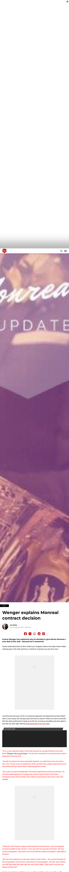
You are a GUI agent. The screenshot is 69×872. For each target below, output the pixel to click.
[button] (61, 263)
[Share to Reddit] (39, 645)
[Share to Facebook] (25, 645)
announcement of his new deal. (38, 736)
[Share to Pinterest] (43, 645)
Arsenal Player (22, 765)
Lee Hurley (13, 637)
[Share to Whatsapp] (34, 645)
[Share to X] (30, 645)
